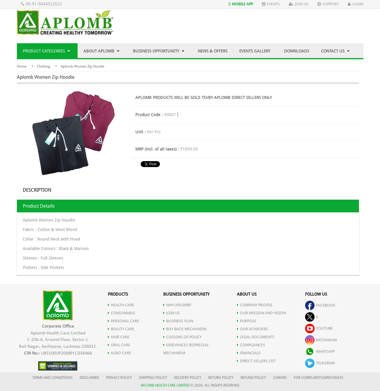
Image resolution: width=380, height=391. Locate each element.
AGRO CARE (119, 353)
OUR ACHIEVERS (252, 329)
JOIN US (171, 313)
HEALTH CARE (121, 305)
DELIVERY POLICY (187, 378)
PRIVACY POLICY (119, 378)
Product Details (38, 206)
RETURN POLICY (220, 378)
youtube (319, 328)
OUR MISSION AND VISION (261, 313)
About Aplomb (101, 51)
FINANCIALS (248, 353)
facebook (320, 305)
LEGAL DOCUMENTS (255, 337)
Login (355, 4)
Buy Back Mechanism (184, 329)
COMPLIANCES (251, 345)
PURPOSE (246, 321)
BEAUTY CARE (121, 329)
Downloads (296, 51)
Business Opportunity (158, 51)
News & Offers (212, 51)
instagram (321, 340)
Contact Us (335, 51)
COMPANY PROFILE (254, 305)
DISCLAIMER (89, 378)
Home (21, 66)
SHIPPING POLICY (153, 378)
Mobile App (241, 4)
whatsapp (320, 351)
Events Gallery (254, 51)
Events (271, 4)
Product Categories (46, 51)
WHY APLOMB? (177, 305)
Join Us (298, 4)
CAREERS (280, 378)
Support (328, 4)
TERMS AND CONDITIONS (52, 378)
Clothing (43, 66)
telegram (320, 363)
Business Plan (178, 321)
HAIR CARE (118, 337)
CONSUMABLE (121, 313)
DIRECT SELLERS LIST (256, 361)
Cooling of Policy (182, 337)
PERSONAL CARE (123, 321)
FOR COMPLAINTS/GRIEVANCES (318, 378)
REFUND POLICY (253, 378)
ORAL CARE (119, 345)
